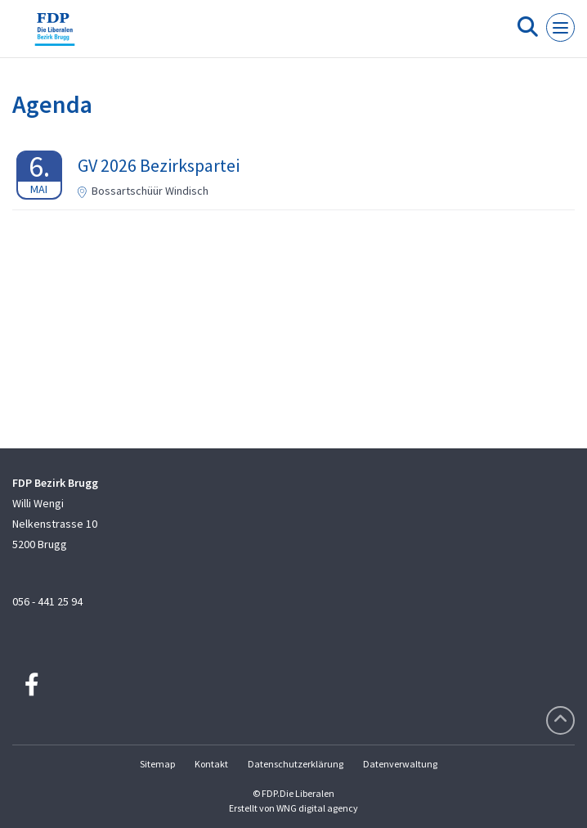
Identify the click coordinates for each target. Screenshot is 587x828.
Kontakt (211, 764)
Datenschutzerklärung (295, 764)
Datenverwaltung (400, 764)
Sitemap (157, 764)
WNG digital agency (317, 808)
